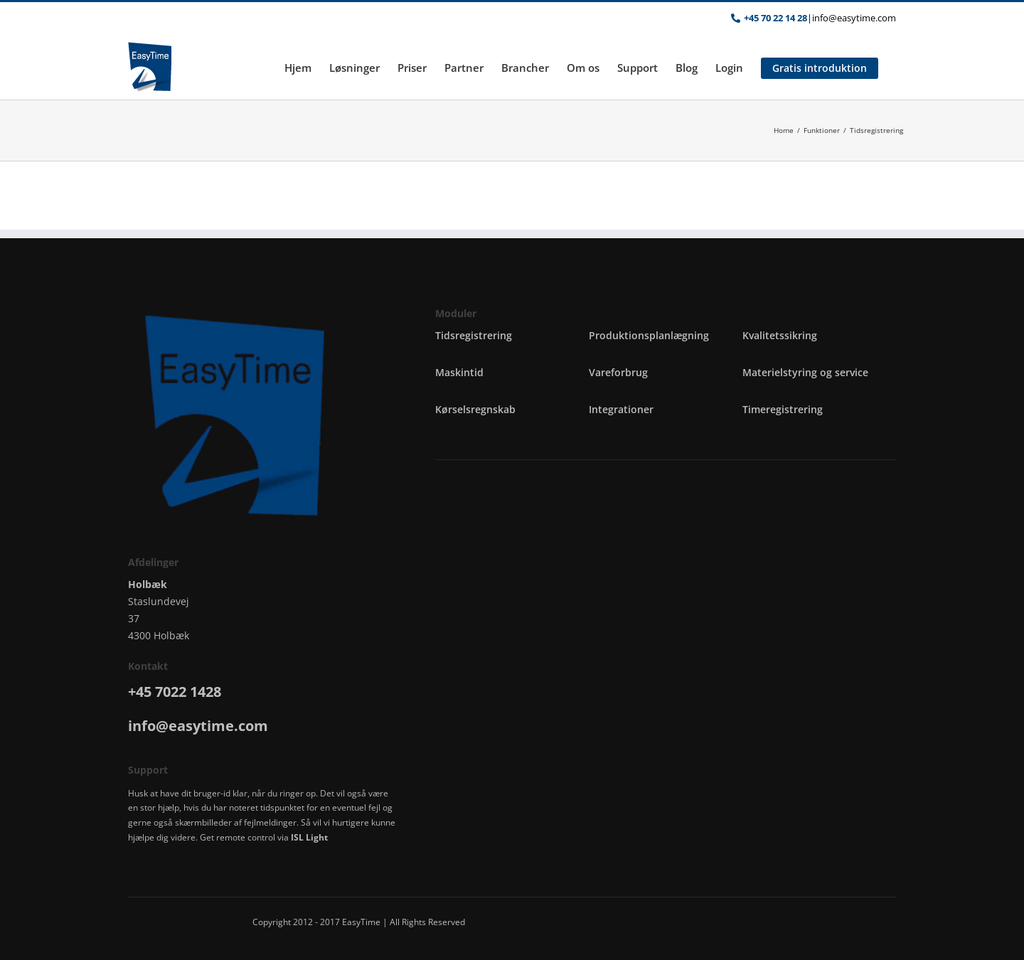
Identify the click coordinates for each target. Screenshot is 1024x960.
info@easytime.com (854, 17)
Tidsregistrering (473, 335)
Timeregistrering (782, 409)
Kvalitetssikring (779, 335)
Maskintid (459, 372)
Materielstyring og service (805, 372)
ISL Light (309, 837)
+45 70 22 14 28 (775, 17)
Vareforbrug (618, 372)
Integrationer (621, 409)
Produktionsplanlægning (649, 335)
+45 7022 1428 (174, 691)
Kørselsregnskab (475, 409)
